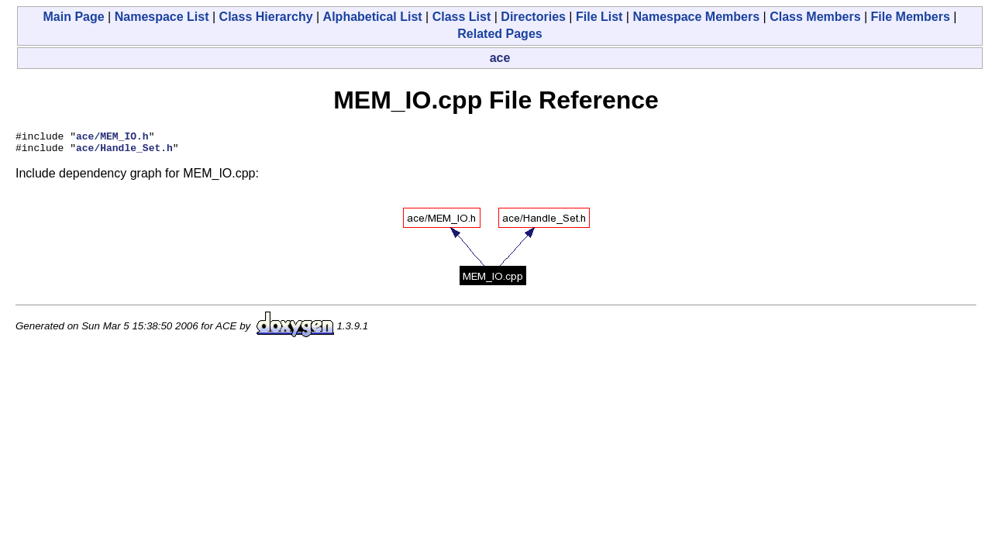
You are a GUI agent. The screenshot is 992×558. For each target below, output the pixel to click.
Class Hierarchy (266, 16)
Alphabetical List (372, 16)
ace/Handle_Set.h (124, 152)
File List (599, 16)
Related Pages (499, 33)
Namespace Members (696, 16)
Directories (533, 16)
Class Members (815, 16)
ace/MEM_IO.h (112, 138)
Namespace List (162, 16)
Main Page (74, 16)
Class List (461, 16)
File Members (910, 16)
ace (500, 57)
